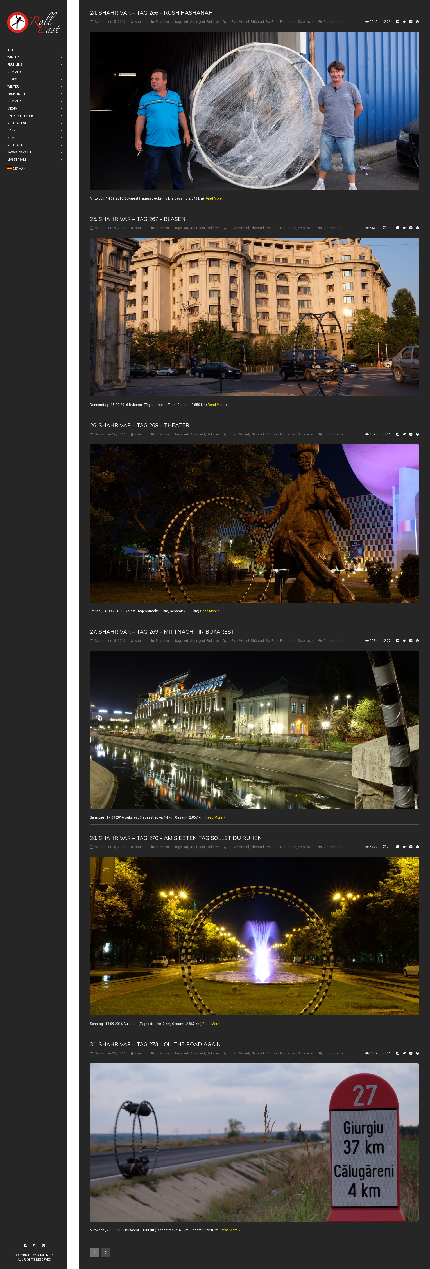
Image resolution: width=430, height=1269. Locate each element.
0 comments (333, 22)
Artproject (197, 22)
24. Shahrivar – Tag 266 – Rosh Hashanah (151, 12)
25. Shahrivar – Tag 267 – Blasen (137, 219)
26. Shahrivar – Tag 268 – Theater (139, 425)
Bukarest (214, 22)
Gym (226, 22)
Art (186, 22)
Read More (213, 198)
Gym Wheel (240, 22)
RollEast (272, 22)
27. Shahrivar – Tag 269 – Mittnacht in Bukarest (162, 631)
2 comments (333, 228)
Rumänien (288, 22)
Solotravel (305, 22)
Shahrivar (162, 22)
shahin (140, 22)
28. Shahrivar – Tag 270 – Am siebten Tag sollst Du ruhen (176, 838)
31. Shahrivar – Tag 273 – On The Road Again (155, 1044)
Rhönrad (257, 22)
